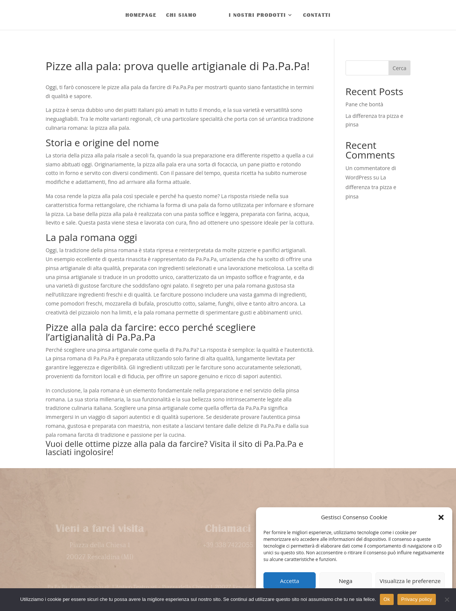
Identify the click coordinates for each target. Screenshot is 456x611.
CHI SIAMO (181, 15)
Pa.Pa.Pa (280, 443)
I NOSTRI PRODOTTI (257, 15)
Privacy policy (416, 599)
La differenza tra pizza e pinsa (371, 187)
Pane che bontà (364, 104)
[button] (441, 517)
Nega (345, 581)
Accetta (289, 581)
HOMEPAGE (140, 15)
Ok (387, 599)
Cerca (399, 68)
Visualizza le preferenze (410, 581)
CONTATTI (317, 15)
